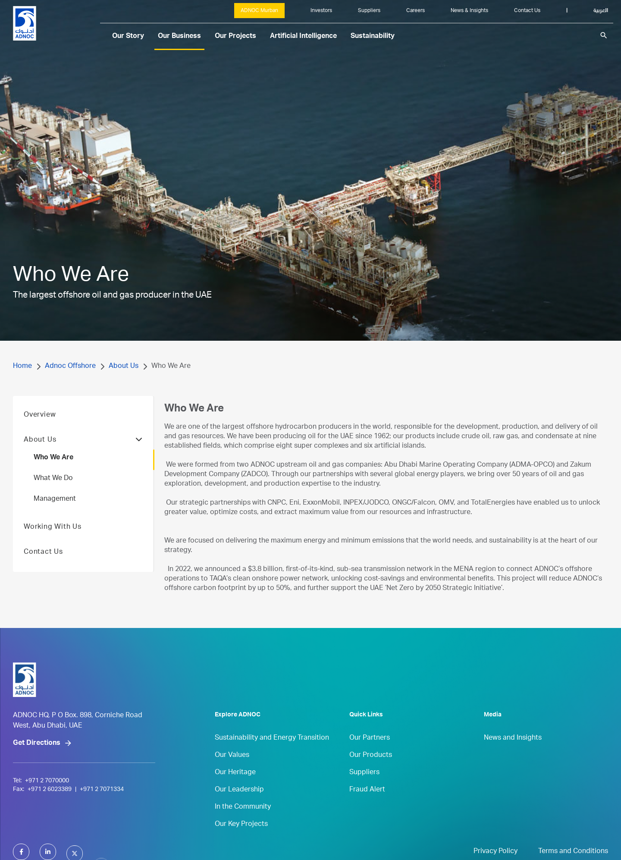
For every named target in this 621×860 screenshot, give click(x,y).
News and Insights (513, 757)
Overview (40, 434)
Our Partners (369, 757)
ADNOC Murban (259, 10)
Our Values (232, 775)
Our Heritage (235, 792)
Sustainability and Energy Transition (272, 757)
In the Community (243, 826)
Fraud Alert (367, 809)
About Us (123, 366)
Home (22, 366)
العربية (600, 10)
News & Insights (469, 10)
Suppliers (369, 10)
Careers (415, 10)
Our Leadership (239, 809)
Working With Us (53, 546)
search (603, 35)
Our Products (370, 775)
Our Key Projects (241, 844)
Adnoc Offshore (70, 366)
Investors (321, 10)
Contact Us (527, 10)
